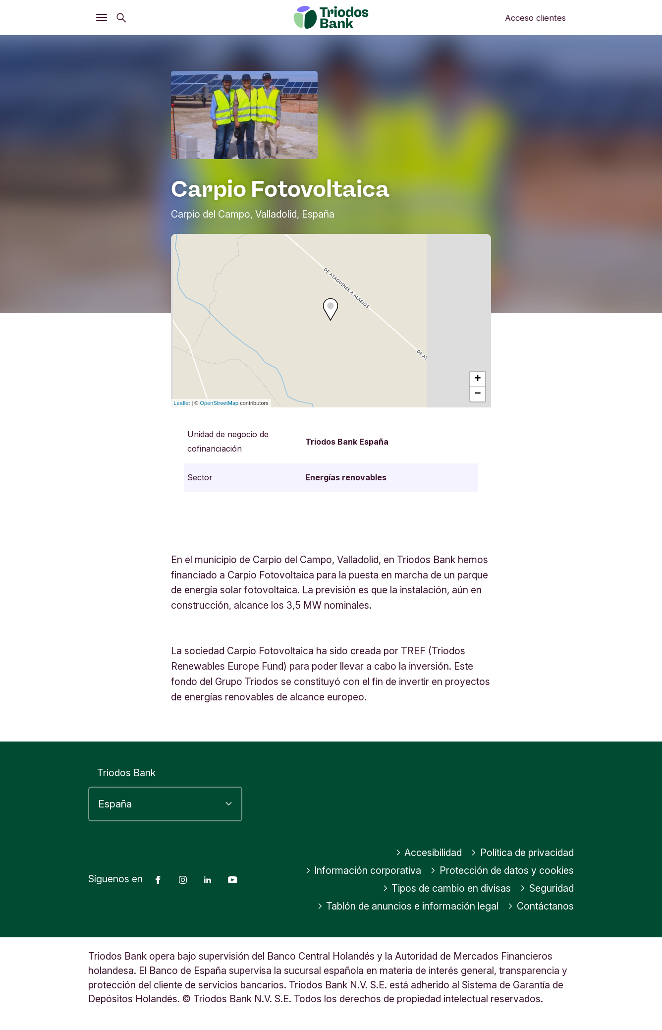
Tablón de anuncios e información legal (408, 906)
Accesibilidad (428, 852)
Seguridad (547, 888)
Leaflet (181, 403)
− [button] (478, 394)
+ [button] (478, 379)
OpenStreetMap (219, 403)
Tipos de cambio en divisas (447, 888)
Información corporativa (363, 870)
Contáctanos (540, 906)
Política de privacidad (522, 852)
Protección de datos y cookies (502, 870)
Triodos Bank (126, 773)
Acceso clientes (535, 18)
